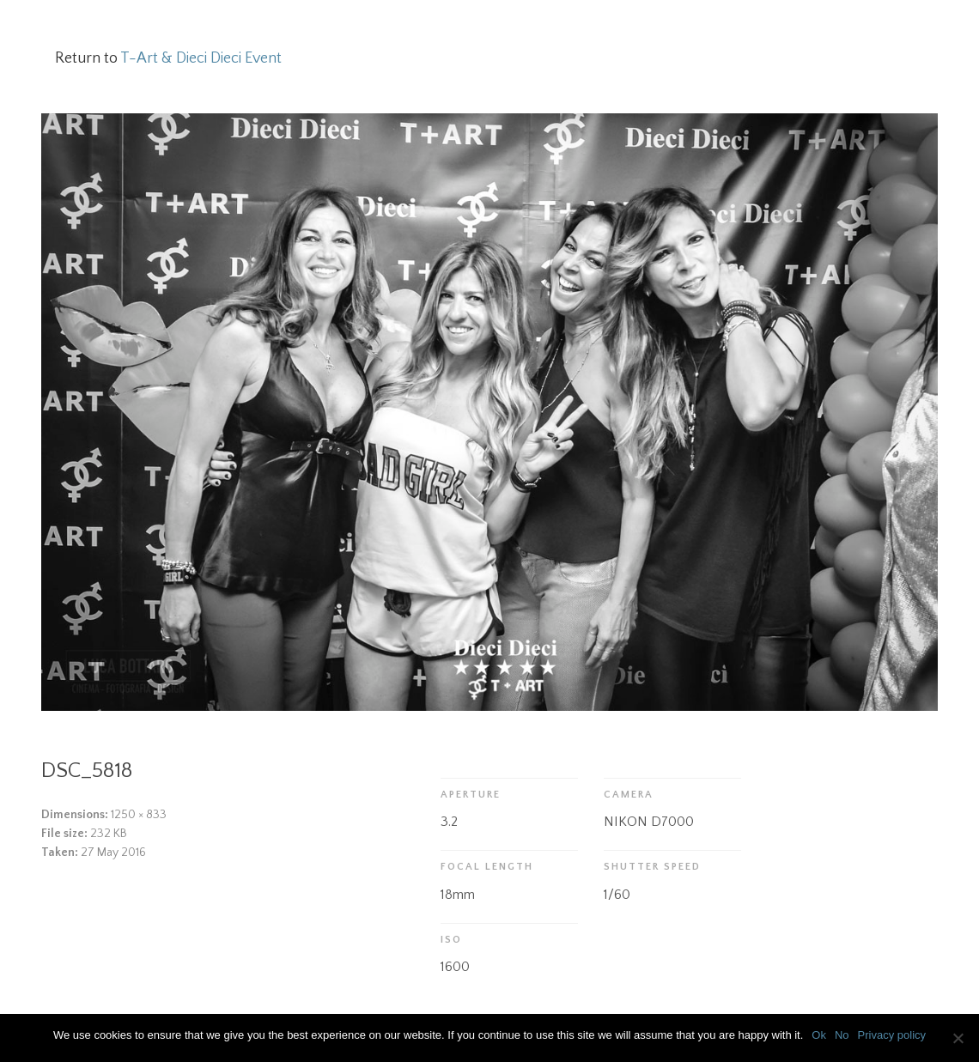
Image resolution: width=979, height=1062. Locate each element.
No (842, 1035)
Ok (819, 1035)
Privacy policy (892, 1035)
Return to (168, 58)
